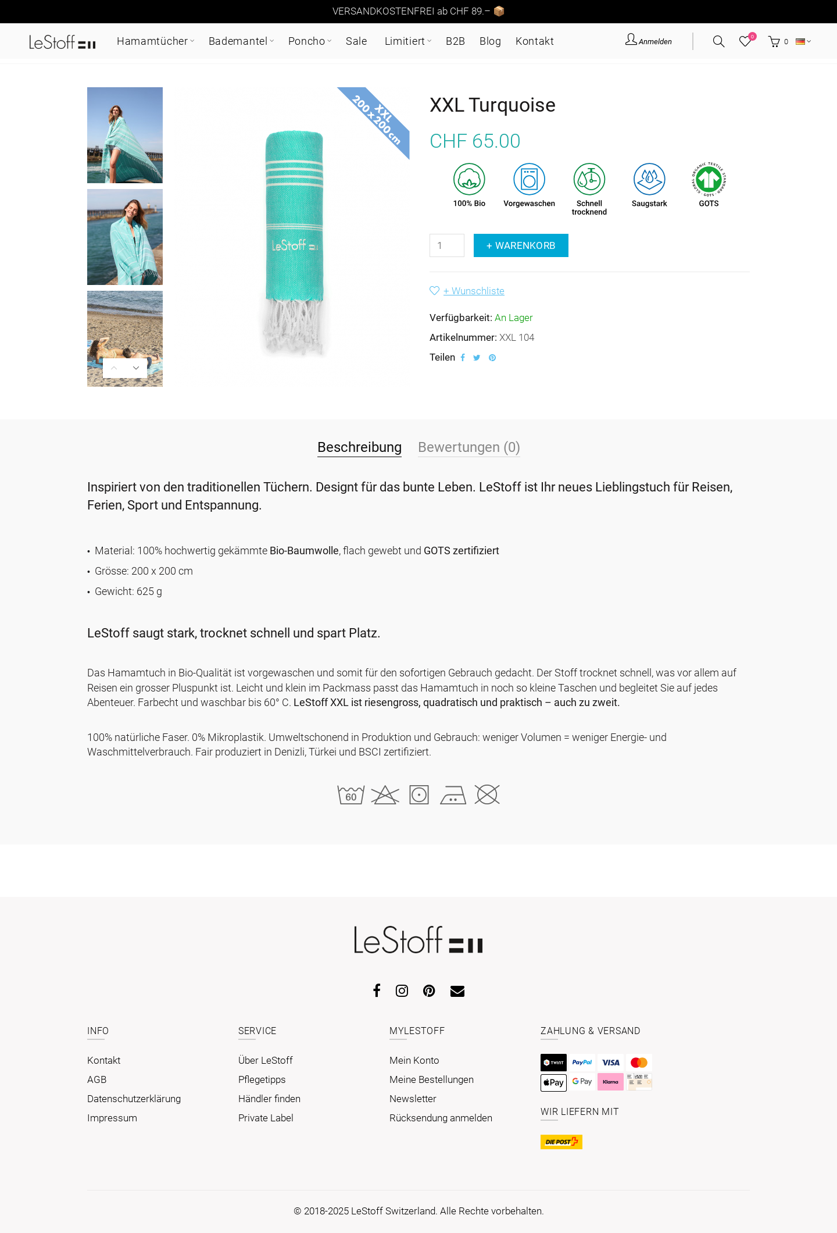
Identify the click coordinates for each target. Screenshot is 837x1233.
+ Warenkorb (521, 245)
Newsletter (413, 1098)
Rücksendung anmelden (440, 1118)
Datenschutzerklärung (134, 1098)
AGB (96, 1079)
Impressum (112, 1118)
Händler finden (269, 1098)
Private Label (266, 1118)
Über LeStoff (265, 1060)
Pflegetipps (262, 1079)
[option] (125, 135)
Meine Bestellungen (431, 1079)
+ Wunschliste (474, 291)
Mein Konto (414, 1060)
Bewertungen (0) (469, 447)
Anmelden (648, 41)
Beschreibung (359, 447)
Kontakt (103, 1060)
